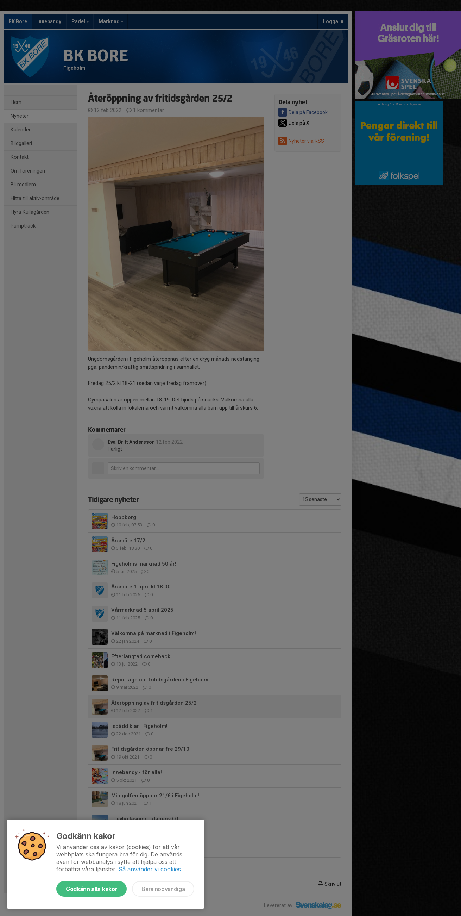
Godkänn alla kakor (91, 888)
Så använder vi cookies (150, 869)
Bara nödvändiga (163, 888)
